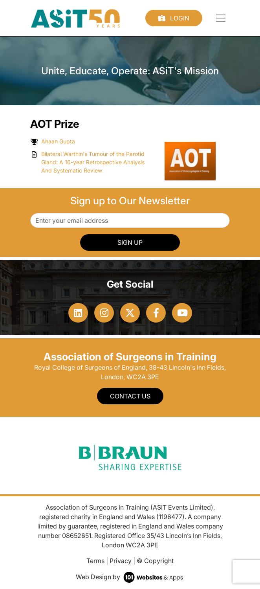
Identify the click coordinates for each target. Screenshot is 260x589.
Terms (95, 561)
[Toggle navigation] (221, 18)
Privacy (121, 561)
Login (173, 18)
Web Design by (130, 577)
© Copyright (155, 561)
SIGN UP (130, 242)
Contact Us (130, 396)
